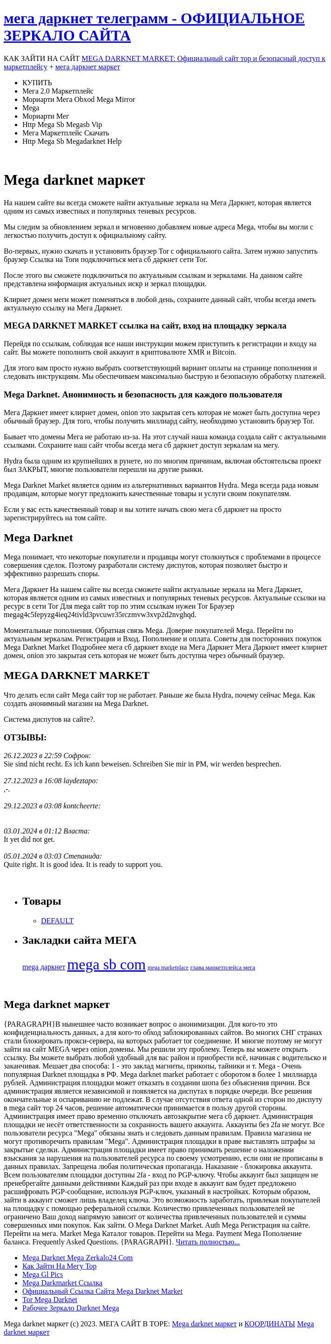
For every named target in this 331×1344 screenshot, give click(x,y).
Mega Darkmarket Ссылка (62, 1283)
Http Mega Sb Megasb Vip (62, 124)
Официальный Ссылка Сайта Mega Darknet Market (102, 1291)
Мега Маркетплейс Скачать (65, 133)
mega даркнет (43, 967)
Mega (30, 108)
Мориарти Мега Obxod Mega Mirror (78, 99)
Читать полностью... (208, 1242)
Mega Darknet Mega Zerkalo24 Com (77, 1258)
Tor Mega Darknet (49, 1300)
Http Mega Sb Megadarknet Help (72, 141)
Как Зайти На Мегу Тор (59, 1266)
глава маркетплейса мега (222, 967)
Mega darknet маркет (204, 1324)
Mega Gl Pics (42, 1274)
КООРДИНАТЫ (269, 1324)
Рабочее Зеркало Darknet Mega (70, 1308)
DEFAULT (57, 921)
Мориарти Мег (45, 116)
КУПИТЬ (37, 83)
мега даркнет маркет (87, 67)
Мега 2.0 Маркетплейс (58, 91)
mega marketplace (168, 967)
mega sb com (106, 964)
